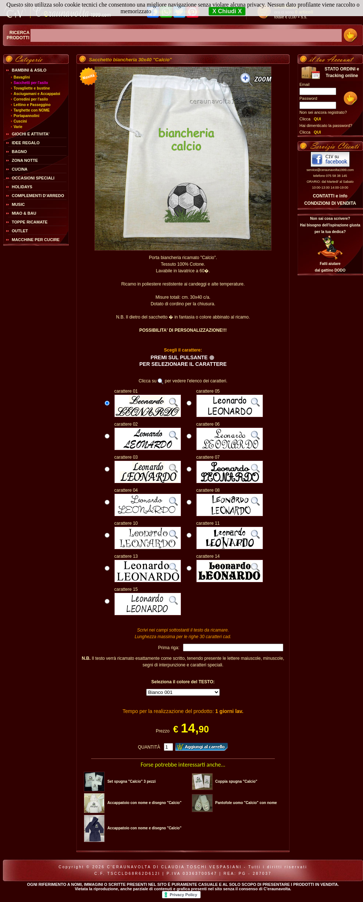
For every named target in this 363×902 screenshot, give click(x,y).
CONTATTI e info (330, 196)
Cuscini (20, 121)
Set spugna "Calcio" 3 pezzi (131, 781)
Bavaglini (22, 77)
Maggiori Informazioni (177, 11)
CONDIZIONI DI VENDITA (330, 203)
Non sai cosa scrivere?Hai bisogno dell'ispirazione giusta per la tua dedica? (330, 225)
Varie (18, 127)
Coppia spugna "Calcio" (236, 781)
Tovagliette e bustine (32, 88)
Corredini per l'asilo (31, 99)
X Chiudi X (227, 11)
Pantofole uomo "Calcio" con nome (246, 803)
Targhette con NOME (32, 110)
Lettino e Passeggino (32, 105)
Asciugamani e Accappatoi (37, 94)
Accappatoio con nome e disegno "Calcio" (144, 803)
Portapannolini (26, 116)
